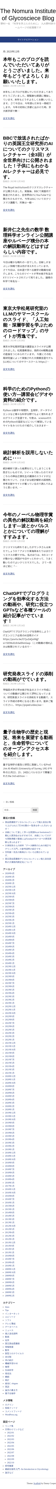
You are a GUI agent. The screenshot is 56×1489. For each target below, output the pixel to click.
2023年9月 (9, 976)
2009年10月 (10, 1272)
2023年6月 (9, 986)
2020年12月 (10, 1076)
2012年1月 (9, 1239)
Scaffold (37, 1483)
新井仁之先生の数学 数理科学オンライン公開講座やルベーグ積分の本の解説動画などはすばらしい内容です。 (28, 240)
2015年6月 (9, 1206)
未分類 (8, 1357)
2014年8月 (9, 1212)
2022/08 (10, 1456)
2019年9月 (9, 1123)
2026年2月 (9, 880)
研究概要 (9, 1466)
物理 (7, 1367)
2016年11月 (10, 1189)
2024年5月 (9, 950)
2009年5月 (9, 1286)
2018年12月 (10, 1153)
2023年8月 (9, 980)
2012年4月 (9, 1232)
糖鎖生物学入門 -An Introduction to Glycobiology (27, 1469)
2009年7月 (9, 1279)
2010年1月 (9, 1266)
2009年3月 (9, 1292)
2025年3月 (9, 916)
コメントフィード (13, 1411)
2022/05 (10, 1446)
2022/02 (10, 1436)
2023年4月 (9, 993)
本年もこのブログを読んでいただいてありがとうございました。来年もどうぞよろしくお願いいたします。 (26, 70)
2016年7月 (9, 1199)
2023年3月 (9, 996)
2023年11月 (10, 970)
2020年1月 (9, 1109)
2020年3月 (9, 1103)
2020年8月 (9, 1086)
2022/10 (10, 1463)
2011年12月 (10, 1242)
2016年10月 (10, 1193)
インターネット (12, 1314)
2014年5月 (9, 1216)
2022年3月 (9, 1033)
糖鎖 (7, 1377)
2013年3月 (9, 1219)
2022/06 (10, 1449)
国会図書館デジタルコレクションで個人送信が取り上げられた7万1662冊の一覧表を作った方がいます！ (28, 825)
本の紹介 (9, 1360)
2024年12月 (10, 926)
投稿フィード (11, 1408)
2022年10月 (10, 1013)
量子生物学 (10, 1393)
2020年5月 (9, 1096)
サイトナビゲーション (28, 39)
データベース (11, 1327)
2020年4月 (9, 1099)
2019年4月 (9, 1139)
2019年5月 (9, 1136)
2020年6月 (9, 1093)
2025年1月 (9, 923)
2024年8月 (9, 940)
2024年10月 (10, 933)
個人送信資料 (11, 1333)
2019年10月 (10, 1119)
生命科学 (9, 1370)
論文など (9, 1472)
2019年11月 (10, 1116)
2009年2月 (9, 1296)
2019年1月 (9, 1149)
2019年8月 (9, 1126)
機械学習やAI (11, 1363)
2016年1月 (9, 1203)
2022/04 (10, 1442)
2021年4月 (9, 1066)
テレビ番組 (10, 1324)
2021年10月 (10, 1050)
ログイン (9, 1405)
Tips (7, 1310)
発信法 (8, 1373)
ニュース (9, 1330)
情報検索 (9, 1347)
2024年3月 (9, 956)
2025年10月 (10, 893)
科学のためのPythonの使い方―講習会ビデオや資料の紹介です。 (28, 394)
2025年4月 (9, 913)
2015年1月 (9, 1209)
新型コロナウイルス (14, 1353)
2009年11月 (10, 1269)
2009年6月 (9, 1282)
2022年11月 (10, 1010)
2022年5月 (9, 1030)
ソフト (8, 1320)
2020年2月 (9, 1106)
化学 (7, 1340)
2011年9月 (9, 1246)
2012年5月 (9, 1229)
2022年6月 (9, 1026)
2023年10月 (10, 973)
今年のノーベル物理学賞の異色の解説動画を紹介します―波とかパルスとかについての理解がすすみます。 (28, 525)
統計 (7, 1380)
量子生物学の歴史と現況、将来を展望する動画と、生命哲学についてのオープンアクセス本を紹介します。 (28, 743)
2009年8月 (9, 1276)
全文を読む (9, 118)
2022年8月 (9, 1020)
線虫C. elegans (11, 1383)
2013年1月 (9, 1222)
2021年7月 (9, 1060)
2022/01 (10, 1433)
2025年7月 (9, 903)
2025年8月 (9, 900)
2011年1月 (9, 1252)
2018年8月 (9, 1166)
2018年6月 (9, 1173)
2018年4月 (9, 1179)
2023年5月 (9, 990)
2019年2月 (9, 1146)
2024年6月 (9, 946)
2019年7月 (9, 1129)
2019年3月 (9, 1143)
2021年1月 (9, 1073)
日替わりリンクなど (14, 1429)
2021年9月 (9, 1053)
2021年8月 (9, 1056)
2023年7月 (9, 983)
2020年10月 (10, 1083)
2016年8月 (9, 1196)
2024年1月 (9, 963)
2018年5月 (9, 1176)
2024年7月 (9, 943)
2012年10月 (10, 1226)
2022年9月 (9, 1016)
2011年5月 (9, 1249)
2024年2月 (9, 960)
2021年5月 (9, 1063)
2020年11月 (10, 1079)
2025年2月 (9, 920)
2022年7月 (9, 1023)
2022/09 (10, 1459)
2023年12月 (10, 966)
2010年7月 (9, 1259)
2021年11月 (10, 1046)
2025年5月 (9, 910)
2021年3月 (9, 1069)
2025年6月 (9, 907)
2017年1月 (9, 1186)
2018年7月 (9, 1169)
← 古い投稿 (8, 802)
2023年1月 (9, 1003)
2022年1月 (9, 1040)
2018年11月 (10, 1156)
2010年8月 (9, 1256)
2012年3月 (9, 1236)
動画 (7, 1337)
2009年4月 (9, 1289)
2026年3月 (9, 877)
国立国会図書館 (12, 1343)
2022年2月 (9, 1036)
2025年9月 (9, 897)
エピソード (10, 1317)
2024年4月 (9, 953)
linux (7, 1307)
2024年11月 (10, 930)
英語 (7, 1387)
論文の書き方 (11, 1390)
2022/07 (10, 1452)
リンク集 (9, 1426)
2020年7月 (9, 1089)
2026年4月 (9, 873)
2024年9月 (9, 937)
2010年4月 (9, 1262)
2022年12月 (10, 1006)
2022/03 (10, 1439)
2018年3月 (9, 1183)
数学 (7, 1350)
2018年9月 (9, 1163)
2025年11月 (10, 890)
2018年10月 (10, 1159)
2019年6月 (9, 1133)
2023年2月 (9, 1000)
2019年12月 (10, 1113)
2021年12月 (10, 1043)
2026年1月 (9, 883)
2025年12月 (10, 887)
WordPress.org (11, 1415)
